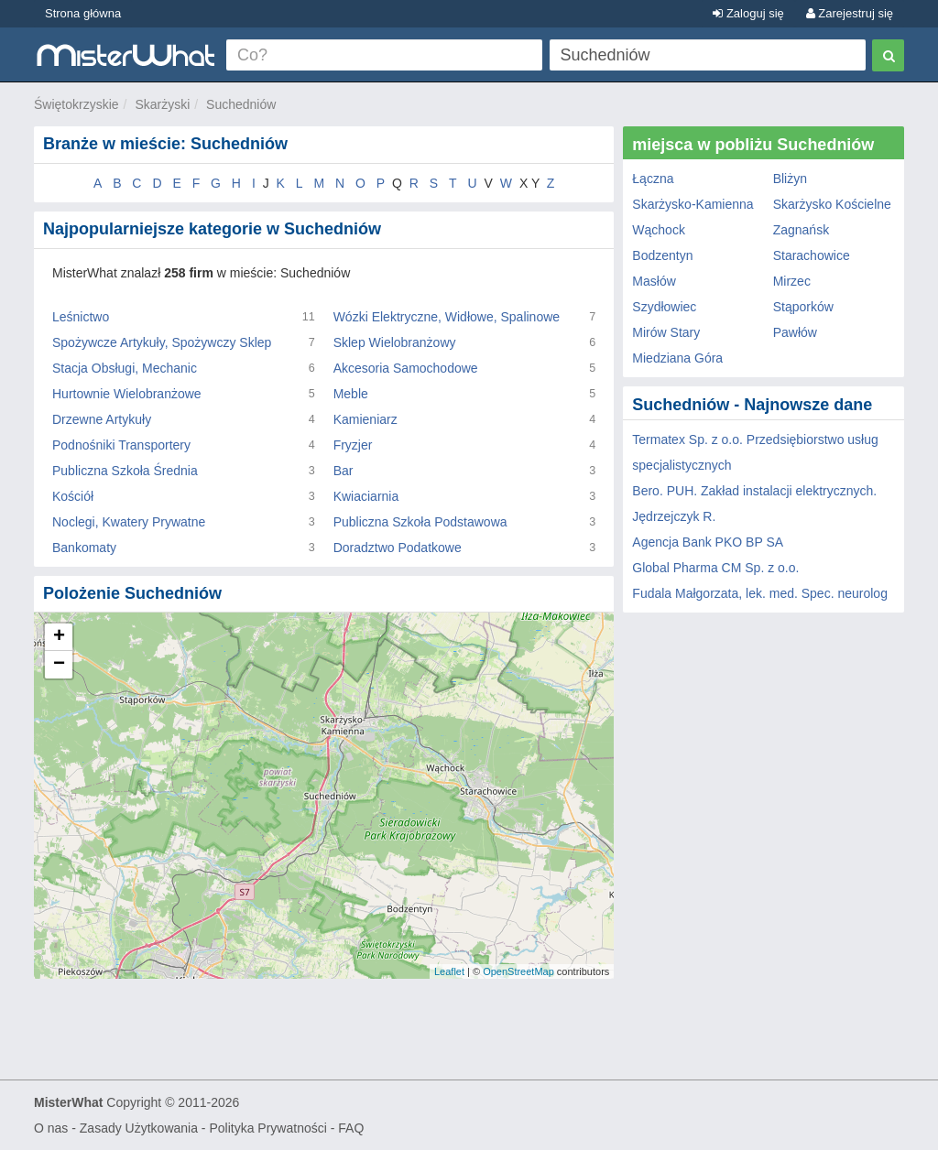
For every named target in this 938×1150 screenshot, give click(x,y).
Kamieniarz (365, 419)
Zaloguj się (748, 13)
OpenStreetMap (518, 971)
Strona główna (83, 13)
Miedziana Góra (677, 358)
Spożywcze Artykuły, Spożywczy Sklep (161, 342)
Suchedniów (241, 104)
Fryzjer (353, 445)
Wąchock (658, 229)
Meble (350, 393)
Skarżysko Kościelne (832, 204)
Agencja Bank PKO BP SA (707, 542)
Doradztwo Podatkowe (397, 547)
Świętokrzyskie (76, 104)
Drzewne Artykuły (101, 419)
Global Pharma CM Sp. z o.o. (715, 567)
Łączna (652, 178)
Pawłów (795, 332)
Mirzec (792, 281)
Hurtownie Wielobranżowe (127, 393)
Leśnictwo (80, 316)
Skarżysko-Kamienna (692, 204)
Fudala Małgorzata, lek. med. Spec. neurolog (760, 593)
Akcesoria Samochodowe (405, 368)
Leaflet (449, 971)
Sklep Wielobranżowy (394, 342)
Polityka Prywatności (267, 1128)
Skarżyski (162, 104)
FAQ (351, 1128)
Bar (343, 470)
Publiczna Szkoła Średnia (125, 470)
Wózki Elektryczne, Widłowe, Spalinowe (446, 316)
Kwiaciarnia (366, 496)
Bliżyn (790, 178)
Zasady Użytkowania (139, 1128)
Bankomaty (84, 547)
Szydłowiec (664, 306)
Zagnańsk (801, 229)
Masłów (653, 281)
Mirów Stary (666, 332)
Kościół (72, 496)
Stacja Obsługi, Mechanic (124, 368)
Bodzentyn (662, 255)
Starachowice (811, 255)
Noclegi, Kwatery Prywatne (128, 522)
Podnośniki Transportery (121, 445)
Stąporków (803, 306)
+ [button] (59, 637)
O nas (51, 1128)
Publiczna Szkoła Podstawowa (420, 522)
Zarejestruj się (849, 13)
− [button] (59, 664)
